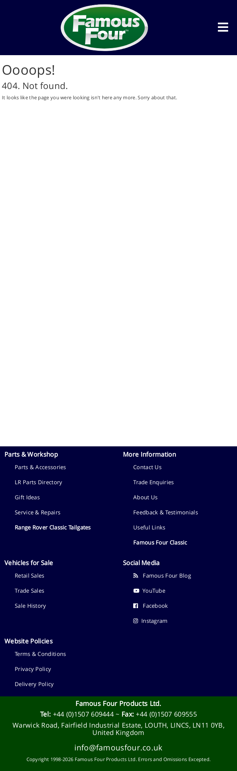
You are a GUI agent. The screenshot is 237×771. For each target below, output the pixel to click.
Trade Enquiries (153, 482)
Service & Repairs (37, 512)
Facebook (150, 605)
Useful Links (149, 527)
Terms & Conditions (40, 653)
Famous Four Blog (162, 575)
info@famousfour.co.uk (118, 747)
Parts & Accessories (40, 467)
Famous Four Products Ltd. (118, 703)
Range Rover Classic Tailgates (53, 527)
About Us (145, 497)
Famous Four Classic (160, 542)
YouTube (149, 590)
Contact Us (147, 467)
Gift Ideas (27, 497)
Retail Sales (30, 575)
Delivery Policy (34, 684)
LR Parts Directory (38, 482)
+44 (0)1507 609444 (83, 714)
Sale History (30, 605)
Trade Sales (29, 590)
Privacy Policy (33, 668)
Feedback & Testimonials (165, 512)
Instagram (150, 620)
